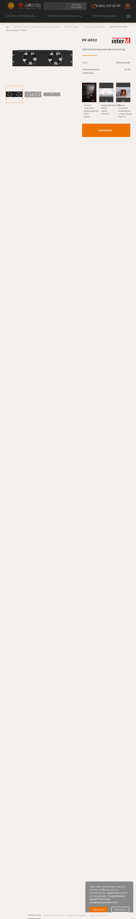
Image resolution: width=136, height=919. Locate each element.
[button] (128, 16)
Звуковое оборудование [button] (64, 16)
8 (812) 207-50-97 (108, 6)
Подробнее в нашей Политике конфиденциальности (107, 899)
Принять (98, 909)
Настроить (120, 909)
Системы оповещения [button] (21, 16)
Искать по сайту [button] (76, 6)
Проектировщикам (104, 16)
